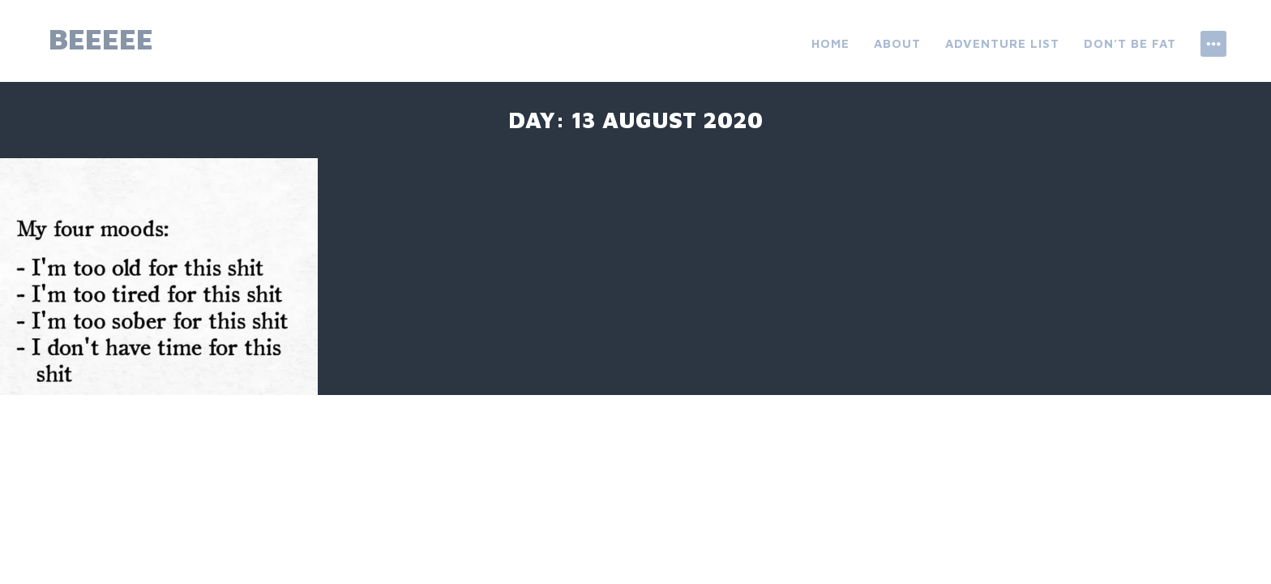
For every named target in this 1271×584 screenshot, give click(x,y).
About (897, 43)
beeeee (101, 38)
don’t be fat (1130, 43)
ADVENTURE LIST (1002, 43)
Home (830, 43)
